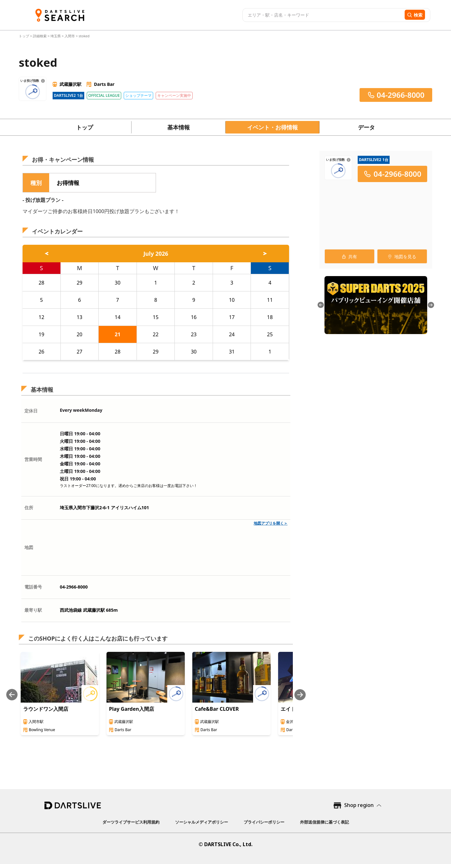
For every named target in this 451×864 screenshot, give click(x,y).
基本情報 (178, 127)
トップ (24, 36)
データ (366, 127)
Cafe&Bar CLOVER (217, 708)
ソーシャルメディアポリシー (201, 822)
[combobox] (323, 15)
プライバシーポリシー (264, 822)
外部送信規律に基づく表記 (324, 822)
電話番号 (33, 587)
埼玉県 (55, 36)
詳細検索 (40, 36)
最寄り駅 (33, 610)
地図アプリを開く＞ (271, 523)
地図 (28, 547)
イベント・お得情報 (272, 127)
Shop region (359, 805)
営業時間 (33, 459)
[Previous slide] (12, 694)
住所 (28, 508)
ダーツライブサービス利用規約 (130, 822)
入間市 (70, 36)
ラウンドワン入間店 (45, 708)
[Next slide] (300, 694)
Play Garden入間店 (131, 708)
